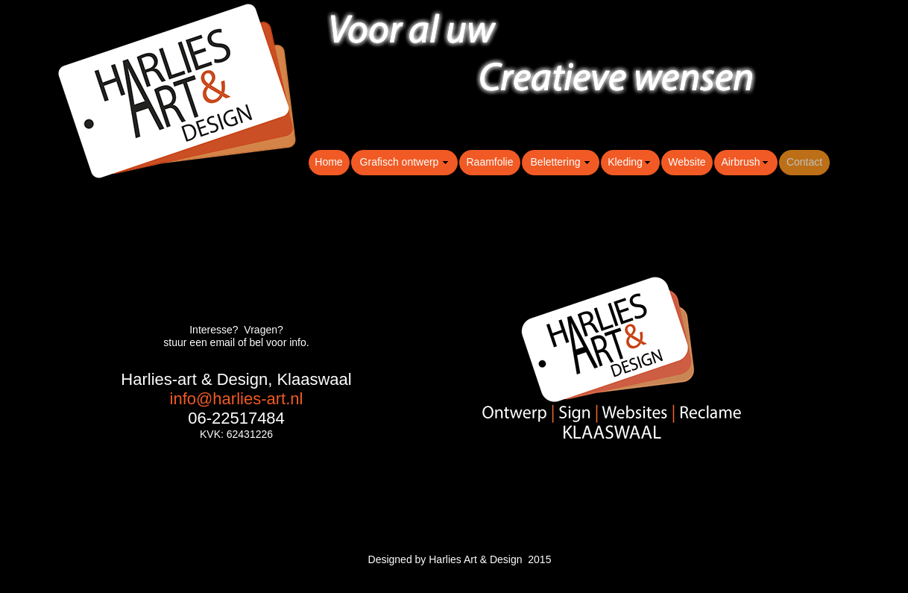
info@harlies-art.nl (236, 398)
